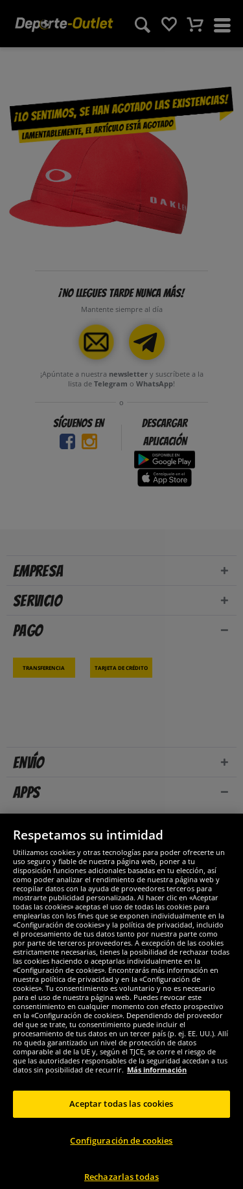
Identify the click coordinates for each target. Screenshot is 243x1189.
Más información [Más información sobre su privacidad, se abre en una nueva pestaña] (157, 1077)
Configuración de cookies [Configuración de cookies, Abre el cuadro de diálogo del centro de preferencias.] (121, 1147)
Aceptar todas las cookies (121, 1111)
